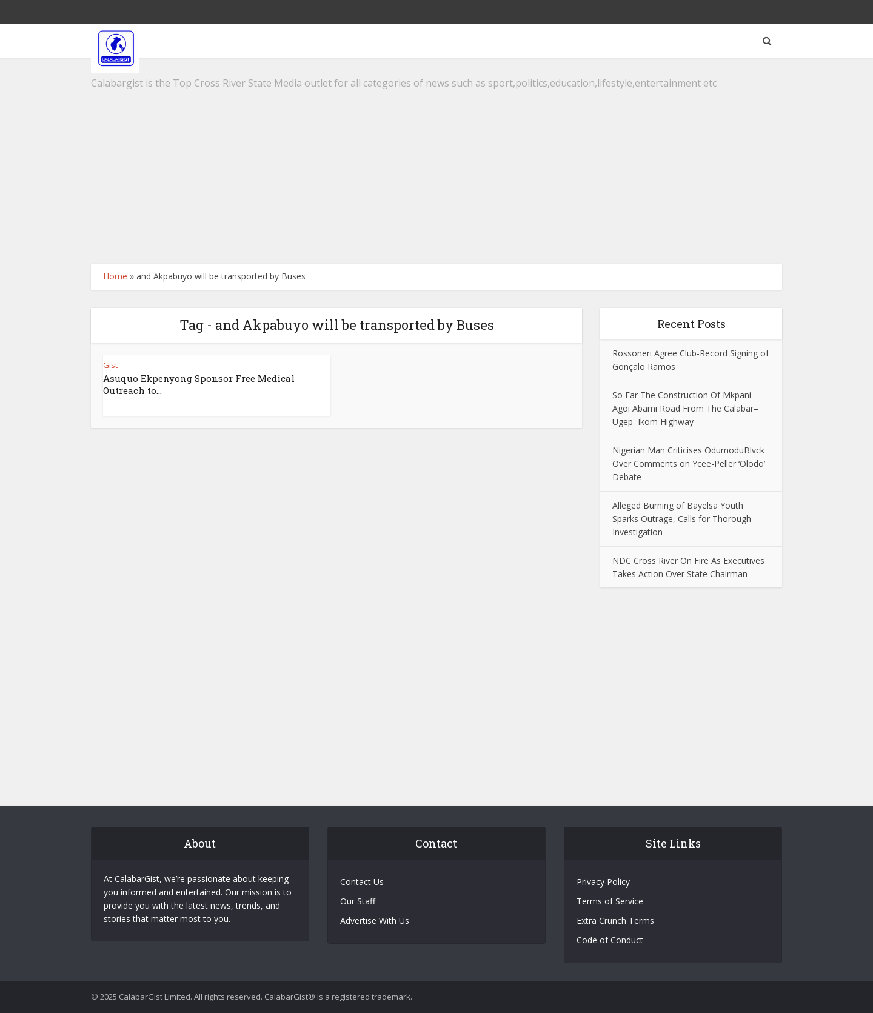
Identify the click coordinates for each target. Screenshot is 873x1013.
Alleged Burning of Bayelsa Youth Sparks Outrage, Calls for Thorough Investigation (681, 519)
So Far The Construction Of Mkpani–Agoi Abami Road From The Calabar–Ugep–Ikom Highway (685, 408)
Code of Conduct (610, 940)
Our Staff (357, 901)
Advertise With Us (374, 920)
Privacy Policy (603, 882)
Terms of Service (610, 901)
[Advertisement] (436, 161)
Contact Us (362, 882)
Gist (110, 364)
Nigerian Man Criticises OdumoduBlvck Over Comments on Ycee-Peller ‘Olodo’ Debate (688, 463)
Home (115, 276)
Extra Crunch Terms (615, 920)
